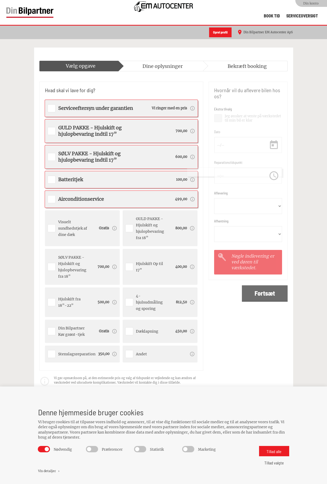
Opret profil (220, 32)
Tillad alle (274, 451)
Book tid (272, 15)
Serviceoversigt (302, 15)
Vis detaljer (49, 471)
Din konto (311, 3)
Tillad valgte (274, 462)
